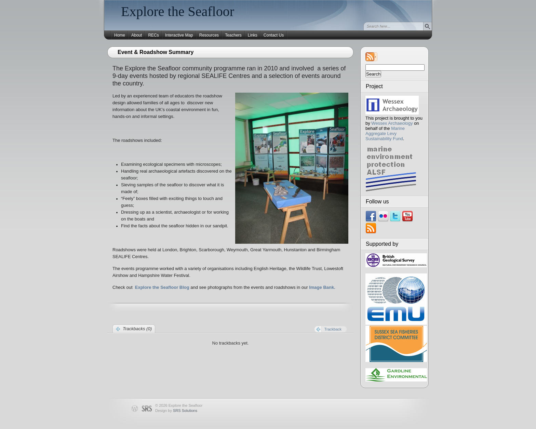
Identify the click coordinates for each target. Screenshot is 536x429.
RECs (153, 35)
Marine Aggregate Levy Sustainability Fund (385, 133)
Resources (209, 35)
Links (252, 35)
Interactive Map (179, 35)
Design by (176, 410)
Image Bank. (322, 287)
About (136, 35)
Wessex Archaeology (392, 123)
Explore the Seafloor (177, 11)
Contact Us (274, 35)
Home (119, 35)
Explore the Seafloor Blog (162, 287)
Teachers (233, 35)
